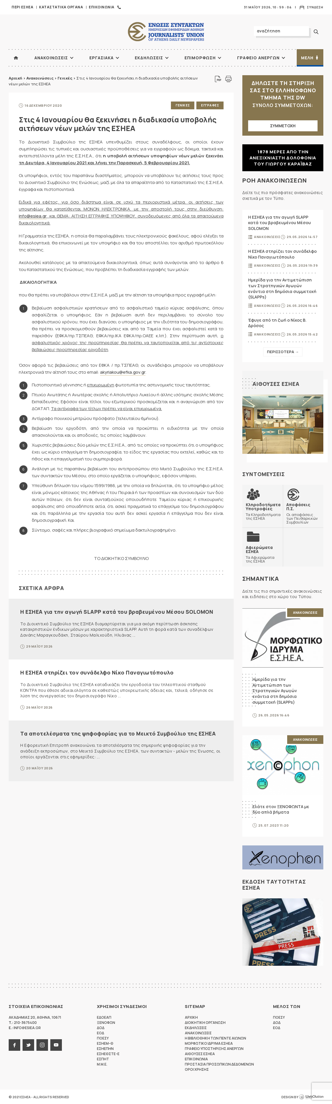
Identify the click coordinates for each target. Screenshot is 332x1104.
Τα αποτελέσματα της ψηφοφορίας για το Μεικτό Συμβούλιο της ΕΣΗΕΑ (118, 733)
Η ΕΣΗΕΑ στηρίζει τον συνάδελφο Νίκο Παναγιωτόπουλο (97, 672)
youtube (56, 1044)
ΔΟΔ (100, 1027)
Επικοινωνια (102, 7)
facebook (14, 1044)
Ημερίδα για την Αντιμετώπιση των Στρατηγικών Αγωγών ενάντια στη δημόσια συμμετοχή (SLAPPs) (282, 288)
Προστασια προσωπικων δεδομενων (219, 1063)
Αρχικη (191, 1017)
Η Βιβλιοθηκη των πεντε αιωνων (215, 1037)
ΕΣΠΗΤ (103, 1058)
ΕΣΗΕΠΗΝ (105, 1048)
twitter (28, 1044)
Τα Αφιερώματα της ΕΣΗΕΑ (262, 553)
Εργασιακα (101, 57)
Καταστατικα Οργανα (61, 7)
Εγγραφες (210, 105)
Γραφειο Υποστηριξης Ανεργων (214, 1048)
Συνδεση (315, 7)
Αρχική (15, 78)
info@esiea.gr (33, 216)
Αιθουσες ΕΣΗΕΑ (276, 383)
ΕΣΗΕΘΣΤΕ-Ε (108, 1053)
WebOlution (311, 1097)
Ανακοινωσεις (51, 57)
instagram (42, 1044)
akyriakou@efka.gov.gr (122, 372)
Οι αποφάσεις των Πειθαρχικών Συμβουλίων (303, 513)
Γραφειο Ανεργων (258, 57)
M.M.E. (102, 1063)
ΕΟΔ (100, 1032)
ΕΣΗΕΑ (166, 32)
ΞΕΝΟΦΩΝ (106, 1022)
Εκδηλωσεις (149, 57)
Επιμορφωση (200, 57)
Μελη (307, 57)
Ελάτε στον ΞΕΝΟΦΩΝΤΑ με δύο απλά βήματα (280, 809)
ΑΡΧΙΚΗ (16, 58)
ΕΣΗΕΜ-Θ (105, 1043)
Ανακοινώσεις (40, 78)
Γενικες (183, 105)
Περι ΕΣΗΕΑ (22, 7)
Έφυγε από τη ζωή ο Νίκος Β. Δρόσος (277, 323)
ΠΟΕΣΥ (103, 1037)
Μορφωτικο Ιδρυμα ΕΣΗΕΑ (209, 1043)
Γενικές (65, 78)
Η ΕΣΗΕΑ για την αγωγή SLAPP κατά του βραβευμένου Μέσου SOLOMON (116, 611)
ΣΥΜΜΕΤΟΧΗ (283, 125)
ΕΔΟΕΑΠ (104, 1017)
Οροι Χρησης (197, 1069)
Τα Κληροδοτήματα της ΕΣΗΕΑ (263, 511)
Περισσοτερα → (283, 351)
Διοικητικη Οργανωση (205, 1022)
